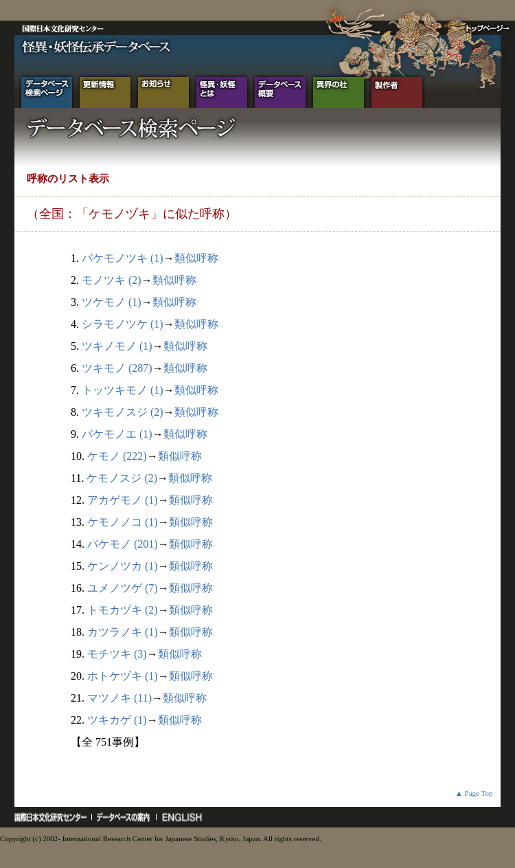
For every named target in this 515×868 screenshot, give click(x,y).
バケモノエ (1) (117, 434)
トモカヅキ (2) (122, 610)
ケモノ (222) (117, 456)
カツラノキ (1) (122, 632)
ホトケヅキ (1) (122, 676)
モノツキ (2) (111, 280)
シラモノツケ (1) (122, 324)
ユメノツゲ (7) (122, 588)
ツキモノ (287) (117, 368)
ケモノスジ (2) (122, 478)
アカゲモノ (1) (122, 500)
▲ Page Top (474, 793)
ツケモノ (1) (111, 302)
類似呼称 (196, 258)
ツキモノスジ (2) (122, 412)
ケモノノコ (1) (122, 522)
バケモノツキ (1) (122, 258)
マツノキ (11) (119, 698)
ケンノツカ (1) (122, 566)
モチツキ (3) (117, 654)
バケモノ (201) (122, 544)
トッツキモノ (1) (122, 390)
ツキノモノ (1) (117, 346)
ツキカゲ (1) (117, 720)
